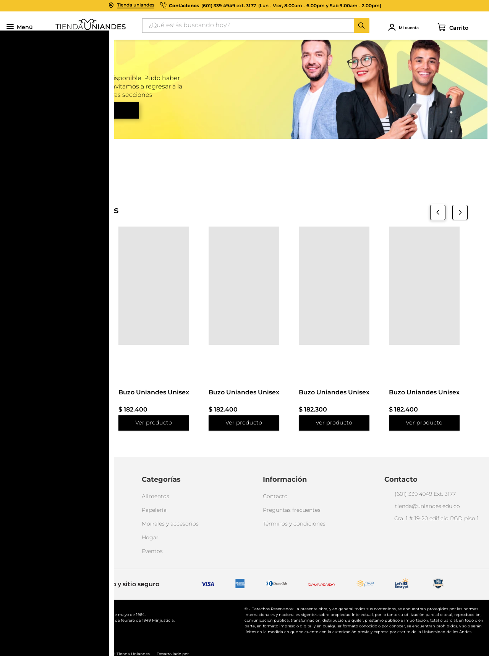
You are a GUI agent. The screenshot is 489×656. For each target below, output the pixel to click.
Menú (19, 27)
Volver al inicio (89, 110)
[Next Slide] (460, 212)
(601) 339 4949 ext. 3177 (228, 5)
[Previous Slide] (437, 212)
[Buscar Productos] (361, 25)
